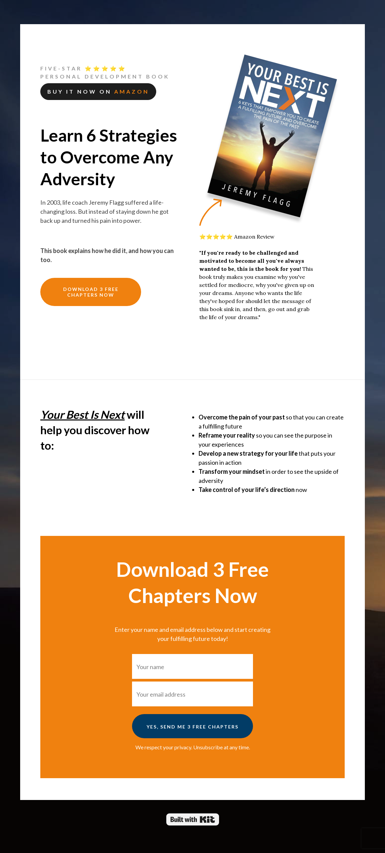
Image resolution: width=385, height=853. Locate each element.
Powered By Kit (192, 819)
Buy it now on (98, 91)
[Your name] (192, 666)
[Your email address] (192, 694)
